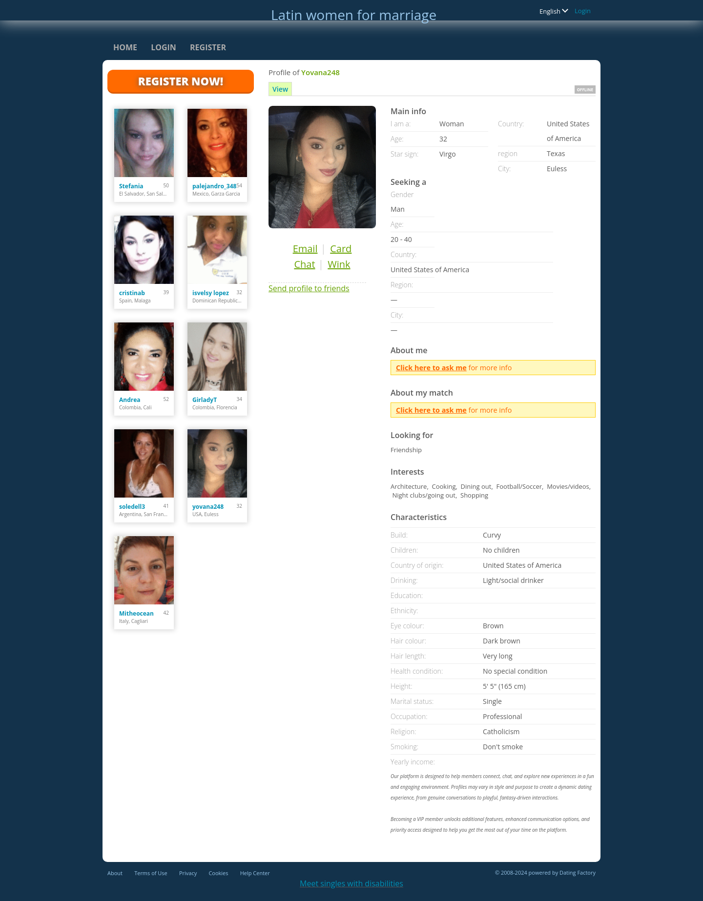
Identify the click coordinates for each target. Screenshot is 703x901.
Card (341, 248)
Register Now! (180, 81)
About (115, 873)
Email (305, 248)
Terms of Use (150, 873)
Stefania (131, 186)
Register (208, 47)
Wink (339, 264)
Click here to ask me (431, 367)
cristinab (132, 293)
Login (583, 10)
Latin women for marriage (353, 14)
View (280, 89)
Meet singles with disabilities (351, 883)
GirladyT (204, 400)
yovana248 (208, 506)
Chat (304, 264)
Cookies (218, 873)
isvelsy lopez (210, 293)
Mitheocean (136, 613)
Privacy (188, 873)
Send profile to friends (309, 288)
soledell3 (132, 506)
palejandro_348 (214, 186)
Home (125, 47)
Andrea (130, 400)
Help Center (255, 873)
